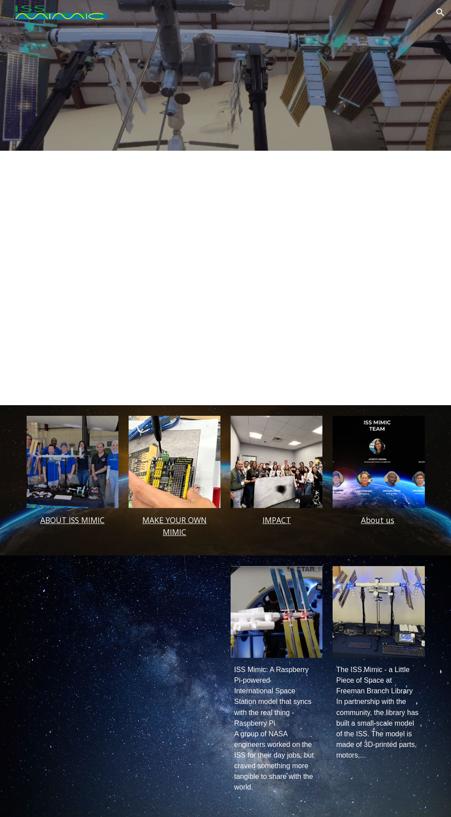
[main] (72, 520)
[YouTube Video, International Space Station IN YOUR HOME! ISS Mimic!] (72, 612)
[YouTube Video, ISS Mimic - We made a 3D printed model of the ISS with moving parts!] (174, 612)
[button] (440, 12)
